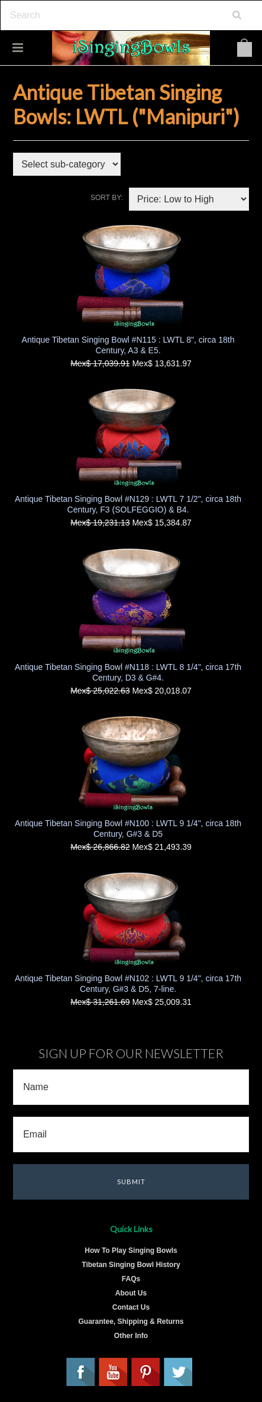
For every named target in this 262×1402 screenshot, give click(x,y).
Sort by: (106, 198)
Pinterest (146, 1372)
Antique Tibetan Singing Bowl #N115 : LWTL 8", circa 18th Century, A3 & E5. (128, 345)
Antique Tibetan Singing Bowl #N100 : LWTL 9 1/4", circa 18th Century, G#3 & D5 (128, 828)
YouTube (113, 1372)
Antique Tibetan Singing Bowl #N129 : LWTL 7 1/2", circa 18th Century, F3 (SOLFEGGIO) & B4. (128, 504)
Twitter (178, 1372)
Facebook (81, 1372)
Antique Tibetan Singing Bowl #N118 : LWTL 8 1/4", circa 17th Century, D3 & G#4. (128, 672)
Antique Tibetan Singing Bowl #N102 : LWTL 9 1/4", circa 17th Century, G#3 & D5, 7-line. (128, 984)
